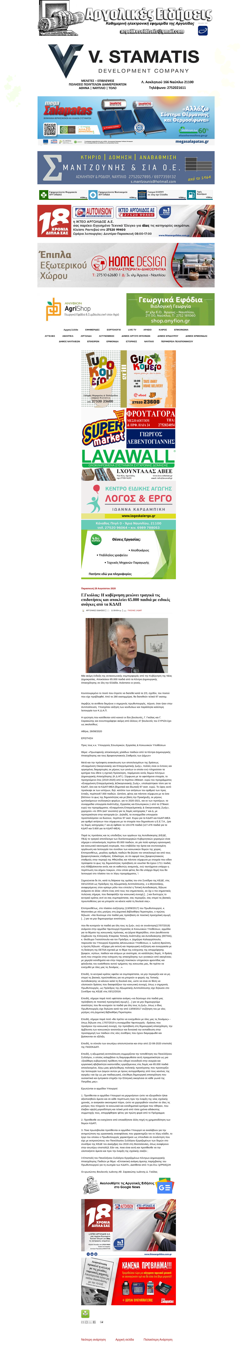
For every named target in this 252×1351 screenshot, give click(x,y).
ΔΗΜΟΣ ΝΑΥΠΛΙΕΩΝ (69, 341)
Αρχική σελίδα (124, 1339)
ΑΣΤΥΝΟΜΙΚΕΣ (106, 336)
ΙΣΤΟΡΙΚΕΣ (131, 341)
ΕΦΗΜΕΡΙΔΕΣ (92, 330)
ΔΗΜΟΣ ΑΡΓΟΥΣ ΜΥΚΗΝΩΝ (136, 336)
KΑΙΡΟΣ (163, 330)
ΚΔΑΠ (139, 610)
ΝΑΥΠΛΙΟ (149, 341)
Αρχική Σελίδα (71, 330)
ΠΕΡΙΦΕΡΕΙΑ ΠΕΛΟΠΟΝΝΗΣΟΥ (177, 341)
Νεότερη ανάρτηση (93, 1339)
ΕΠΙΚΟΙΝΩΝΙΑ (181, 330)
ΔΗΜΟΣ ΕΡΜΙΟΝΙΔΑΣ (197, 336)
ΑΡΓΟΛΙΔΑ (86, 336)
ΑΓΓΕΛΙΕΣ (50, 336)
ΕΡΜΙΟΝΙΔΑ (113, 341)
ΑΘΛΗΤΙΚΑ (67, 336)
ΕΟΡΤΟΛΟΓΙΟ (114, 330)
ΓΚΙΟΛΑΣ (131, 610)
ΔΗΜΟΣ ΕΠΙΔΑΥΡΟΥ (167, 336)
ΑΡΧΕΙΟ (147, 330)
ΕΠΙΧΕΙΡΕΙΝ (93, 341)
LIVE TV (132, 330)
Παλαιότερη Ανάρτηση (158, 1339)
